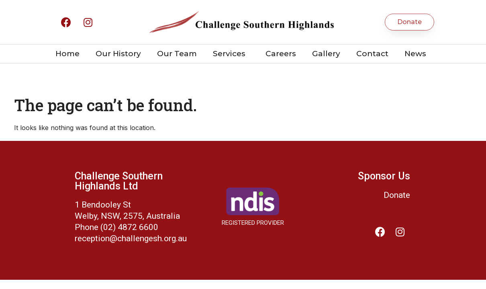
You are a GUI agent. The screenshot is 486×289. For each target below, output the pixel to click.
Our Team (177, 53)
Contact (372, 53)
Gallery (326, 53)
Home (67, 53)
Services (231, 53)
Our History (118, 53)
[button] (409, 22)
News (415, 53)
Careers (280, 53)
